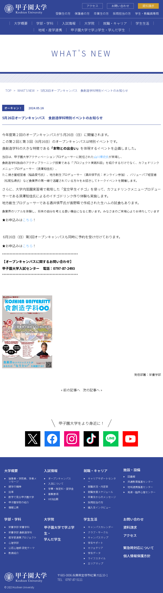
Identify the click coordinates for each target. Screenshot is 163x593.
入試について (55, 483)
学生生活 (142, 23)
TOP (8, 90)
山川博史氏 (101, 157)
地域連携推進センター (140, 487)
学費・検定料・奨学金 (61, 488)
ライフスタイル (97, 558)
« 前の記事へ (70, 389)
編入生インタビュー (99, 507)
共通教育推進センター (140, 481)
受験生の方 (63, 13)
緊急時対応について (138, 547)
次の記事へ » (92, 389)
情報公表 (13, 507)
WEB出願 (53, 499)
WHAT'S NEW (26, 90)
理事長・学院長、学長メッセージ (22, 480)
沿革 (11, 492)
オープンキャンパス (59, 478)
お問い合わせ (120, 6)
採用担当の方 (122, 13)
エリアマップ (95, 563)
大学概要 (21, 23)
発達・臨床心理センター (142, 492)
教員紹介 (13, 553)
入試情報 (69, 23)
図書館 (131, 476)
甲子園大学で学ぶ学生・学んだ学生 (98, 29)
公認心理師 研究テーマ (21, 548)
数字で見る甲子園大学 (21, 497)
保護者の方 (82, 13)
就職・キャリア (115, 23)
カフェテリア (95, 548)
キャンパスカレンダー (100, 527)
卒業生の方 (101, 13)
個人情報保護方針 (136, 555)
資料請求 (148, 6)
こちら (27, 219)
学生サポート (95, 542)
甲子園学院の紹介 (18, 502)
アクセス (92, 6)
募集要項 (53, 494)
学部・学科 (44, 23)
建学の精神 (14, 486)
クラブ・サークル (98, 532)
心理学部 (13, 542)
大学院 (89, 23)
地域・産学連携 (50, 29)
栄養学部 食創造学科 (20, 532)
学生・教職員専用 (147, 13)
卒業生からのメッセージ (102, 497)
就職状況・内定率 (98, 486)
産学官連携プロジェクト (22, 537)
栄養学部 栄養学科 (19, 527)
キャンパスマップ (98, 537)
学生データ (94, 553)
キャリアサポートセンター (102, 480)
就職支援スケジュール (100, 492)
